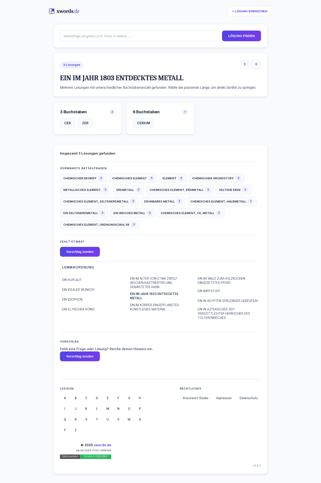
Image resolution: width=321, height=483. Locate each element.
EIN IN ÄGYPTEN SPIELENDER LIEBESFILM (228, 301)
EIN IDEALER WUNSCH (78, 289)
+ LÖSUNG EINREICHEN (249, 11)
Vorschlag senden (80, 252)
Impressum (224, 398)
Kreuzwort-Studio (195, 398)
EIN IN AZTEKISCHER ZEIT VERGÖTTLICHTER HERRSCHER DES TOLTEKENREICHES (224, 314)
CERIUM (143, 123)
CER (67, 123)
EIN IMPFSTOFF (209, 291)
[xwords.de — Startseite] (64, 11)
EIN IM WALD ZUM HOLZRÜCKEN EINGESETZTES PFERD (221, 281)
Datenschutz (249, 398)
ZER (85, 123)
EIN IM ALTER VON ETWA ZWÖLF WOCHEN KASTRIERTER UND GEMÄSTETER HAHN (153, 283)
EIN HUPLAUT (72, 280)
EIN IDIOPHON (72, 299)
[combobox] (140, 36)
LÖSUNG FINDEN (241, 36)
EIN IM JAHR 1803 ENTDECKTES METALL (154, 296)
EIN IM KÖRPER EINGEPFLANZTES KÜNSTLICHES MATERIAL (154, 307)
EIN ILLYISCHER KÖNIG (78, 309)
